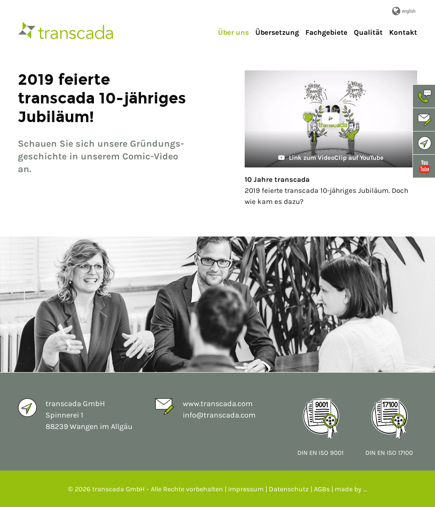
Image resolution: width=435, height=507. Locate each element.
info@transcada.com (219, 415)
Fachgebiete (326, 32)
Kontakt (403, 32)
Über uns (233, 32)
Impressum (246, 489)
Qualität (368, 32)
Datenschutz (289, 489)
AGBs (322, 489)
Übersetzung (277, 32)
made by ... (351, 489)
